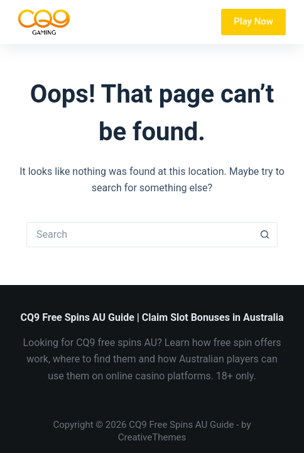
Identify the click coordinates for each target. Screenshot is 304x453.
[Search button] (265, 234)
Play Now (253, 21)
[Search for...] (139, 234)
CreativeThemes (152, 437)
